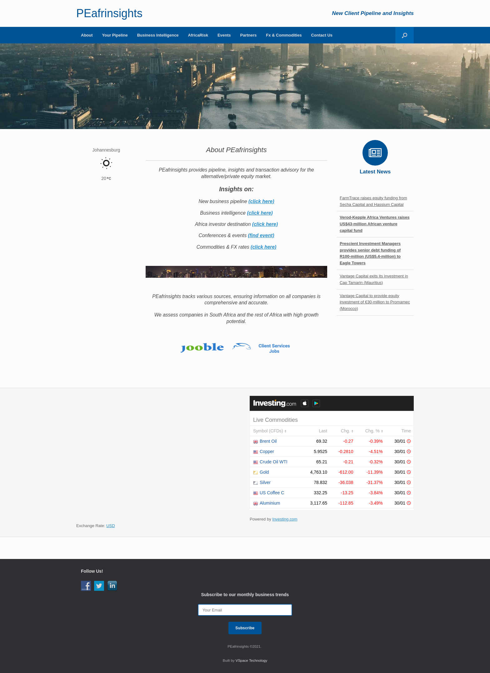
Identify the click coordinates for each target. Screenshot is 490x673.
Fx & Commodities (284, 35)
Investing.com (284, 519)
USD (110, 525)
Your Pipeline (115, 35)
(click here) (261, 201)
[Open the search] (404, 35)
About (87, 35)
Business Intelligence (158, 35)
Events (224, 35)
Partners (248, 35)
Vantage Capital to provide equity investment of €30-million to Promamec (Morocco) (375, 302)
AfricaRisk (198, 35)
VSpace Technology (251, 660)
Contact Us (321, 35)
